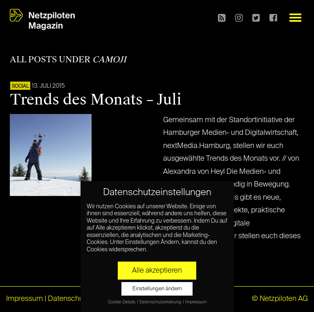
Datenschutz (68, 299)
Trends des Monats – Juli (96, 99)
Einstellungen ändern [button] (157, 289)
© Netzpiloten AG (280, 299)
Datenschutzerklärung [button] (160, 302)
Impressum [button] (195, 302)
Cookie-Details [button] (122, 302)
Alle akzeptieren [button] (157, 270)
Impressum (24, 299)
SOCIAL (20, 86)
